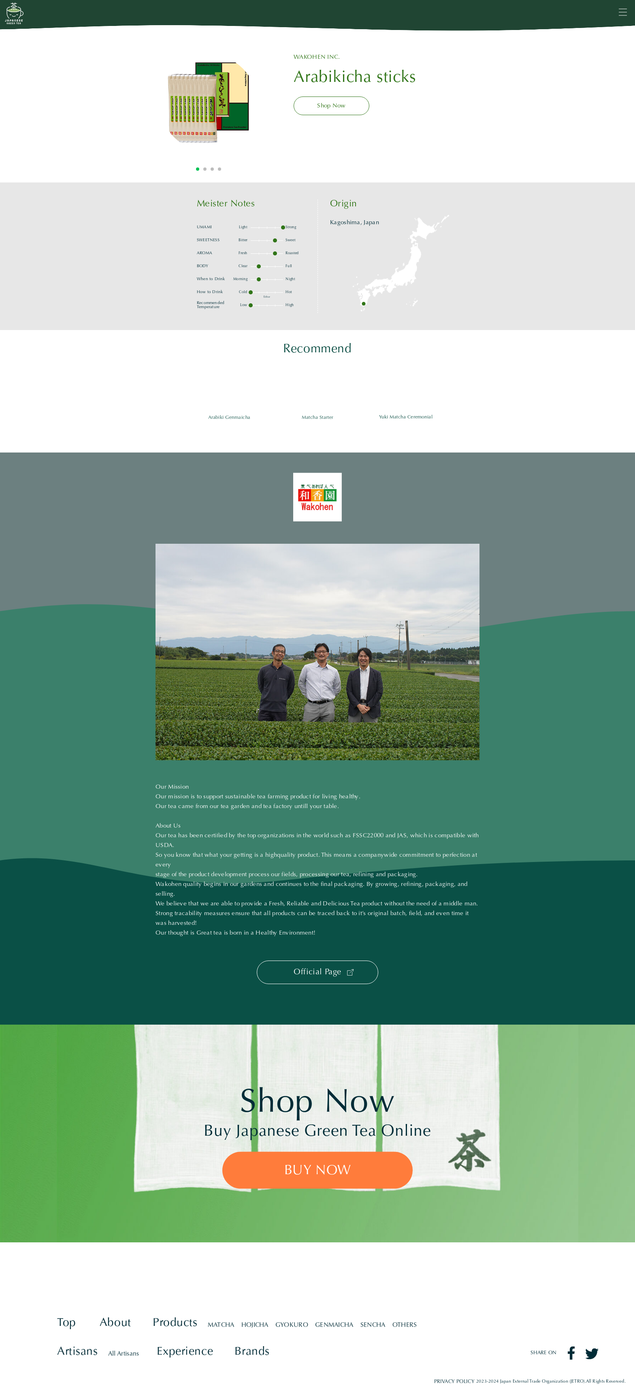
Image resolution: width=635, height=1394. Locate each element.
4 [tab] (219, 169)
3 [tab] (212, 169)
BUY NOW (317, 1170)
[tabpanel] (208, 103)
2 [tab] (205, 169)
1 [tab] (197, 169)
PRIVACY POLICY (454, 1381)
